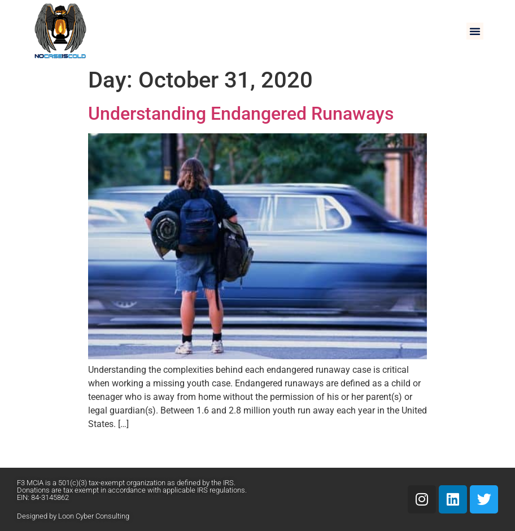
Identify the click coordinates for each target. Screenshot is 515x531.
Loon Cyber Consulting (93, 516)
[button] (474, 31)
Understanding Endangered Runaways (241, 113)
